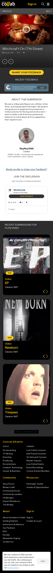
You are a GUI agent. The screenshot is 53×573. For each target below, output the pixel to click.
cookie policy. (13, 567)
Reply (12, 209)
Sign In (22, 181)
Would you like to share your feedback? (26, 169)
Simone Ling (19, 190)
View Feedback (26, 196)
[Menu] (48, 4)
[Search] (43, 4)
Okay (43, 561)
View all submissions (26, 432)
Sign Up (15, 181)
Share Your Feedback (26, 72)
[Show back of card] (45, 292)
